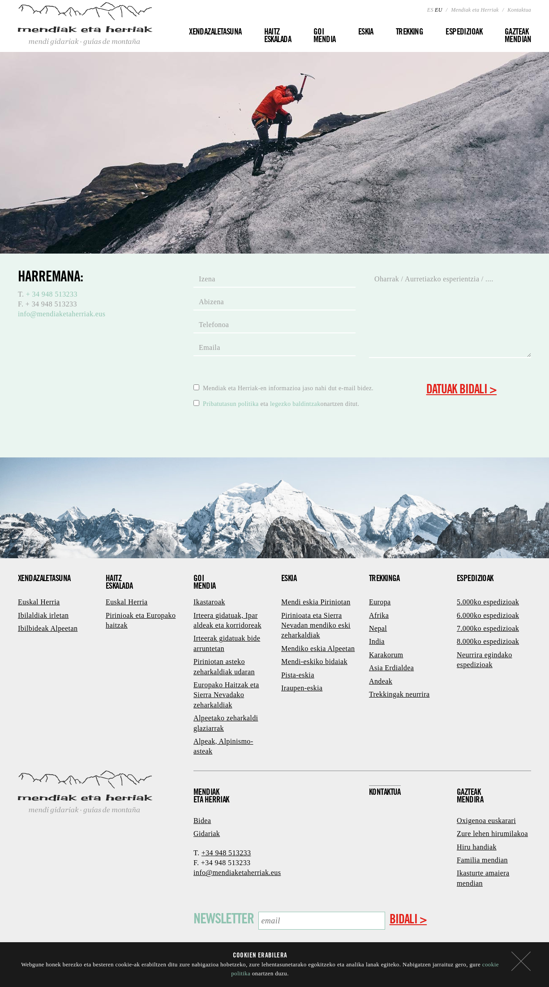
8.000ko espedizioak (488, 641)
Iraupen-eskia (301, 688)
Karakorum (386, 655)
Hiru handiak (477, 847)
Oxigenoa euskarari (486, 820)
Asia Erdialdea (391, 668)
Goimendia (204, 583)
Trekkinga (384, 579)
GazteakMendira (470, 797)
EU (438, 10)
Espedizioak (464, 32)
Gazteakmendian (518, 36)
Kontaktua (519, 10)
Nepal (378, 628)
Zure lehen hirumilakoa (492, 833)
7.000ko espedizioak (488, 628)
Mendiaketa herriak (211, 797)
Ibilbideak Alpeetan (47, 628)
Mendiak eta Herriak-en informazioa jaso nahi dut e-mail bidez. (283, 388)
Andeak (380, 681)
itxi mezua (521, 961)
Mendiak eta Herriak (474, 10)
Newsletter (223, 920)
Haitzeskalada (119, 583)
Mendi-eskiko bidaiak (314, 661)
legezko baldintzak (295, 404)
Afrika (379, 615)
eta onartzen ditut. (276, 403)
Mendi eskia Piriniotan (316, 602)
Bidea (202, 820)
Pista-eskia (297, 675)
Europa (380, 602)
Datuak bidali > (461, 390)
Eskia (365, 32)
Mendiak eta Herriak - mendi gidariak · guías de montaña (85, 24)
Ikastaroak (209, 602)
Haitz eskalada (277, 36)
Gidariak (206, 833)
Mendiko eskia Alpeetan (318, 648)
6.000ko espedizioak (488, 615)
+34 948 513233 (226, 853)
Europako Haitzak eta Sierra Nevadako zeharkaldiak (226, 695)
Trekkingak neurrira (399, 694)
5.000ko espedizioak (488, 602)
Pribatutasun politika (232, 404)
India (377, 641)
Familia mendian (482, 860)
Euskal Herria (39, 602)
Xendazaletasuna (215, 32)
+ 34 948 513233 (51, 294)
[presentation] (261, 431)
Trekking (409, 32)
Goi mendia (324, 36)
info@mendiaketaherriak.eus (61, 314)
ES (430, 10)
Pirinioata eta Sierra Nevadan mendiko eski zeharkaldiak (316, 625)
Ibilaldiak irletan (43, 615)
